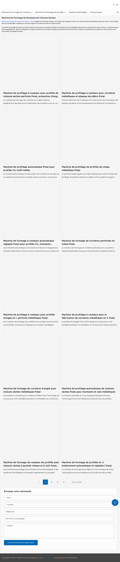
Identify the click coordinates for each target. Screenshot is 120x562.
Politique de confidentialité (66, 557)
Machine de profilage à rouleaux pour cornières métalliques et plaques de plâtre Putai (88, 95)
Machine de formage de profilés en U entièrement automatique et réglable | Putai (87, 464)
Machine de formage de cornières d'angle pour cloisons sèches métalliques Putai (29, 390)
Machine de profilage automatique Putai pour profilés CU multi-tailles (29, 168)
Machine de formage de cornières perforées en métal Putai (88, 242)
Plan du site (49, 557)
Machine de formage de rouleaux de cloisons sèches (18, 21)
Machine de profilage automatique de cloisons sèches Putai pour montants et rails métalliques (88, 390)
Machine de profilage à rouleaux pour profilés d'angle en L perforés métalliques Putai (29, 316)
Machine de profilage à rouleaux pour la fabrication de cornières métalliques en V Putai (88, 316)
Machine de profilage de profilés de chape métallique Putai (86, 168)
